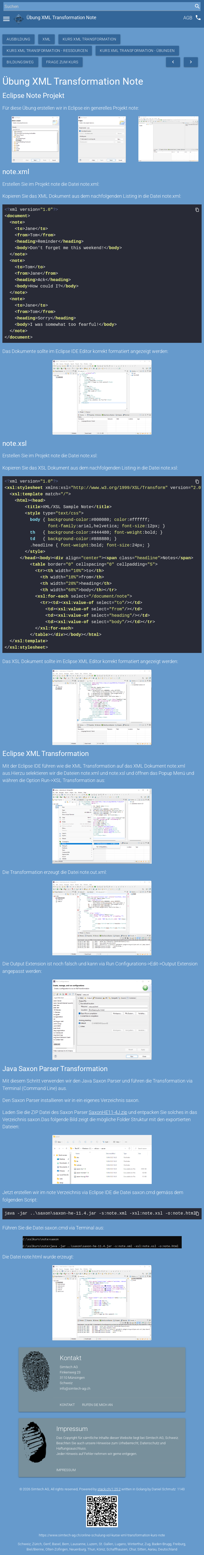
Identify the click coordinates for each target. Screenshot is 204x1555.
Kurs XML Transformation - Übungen (137, 50)
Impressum (66, 1469)
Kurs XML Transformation (89, 39)
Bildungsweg (20, 62)
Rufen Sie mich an (97, 1404)
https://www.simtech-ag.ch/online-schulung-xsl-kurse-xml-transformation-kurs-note (102, 1535)
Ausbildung (18, 39)
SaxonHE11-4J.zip (108, 1112)
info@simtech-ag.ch (75, 1388)
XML (46, 39)
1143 (181, 1489)
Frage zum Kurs (62, 62)
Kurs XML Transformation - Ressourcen (47, 50)
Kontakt (67, 1404)
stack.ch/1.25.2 (109, 1489)
